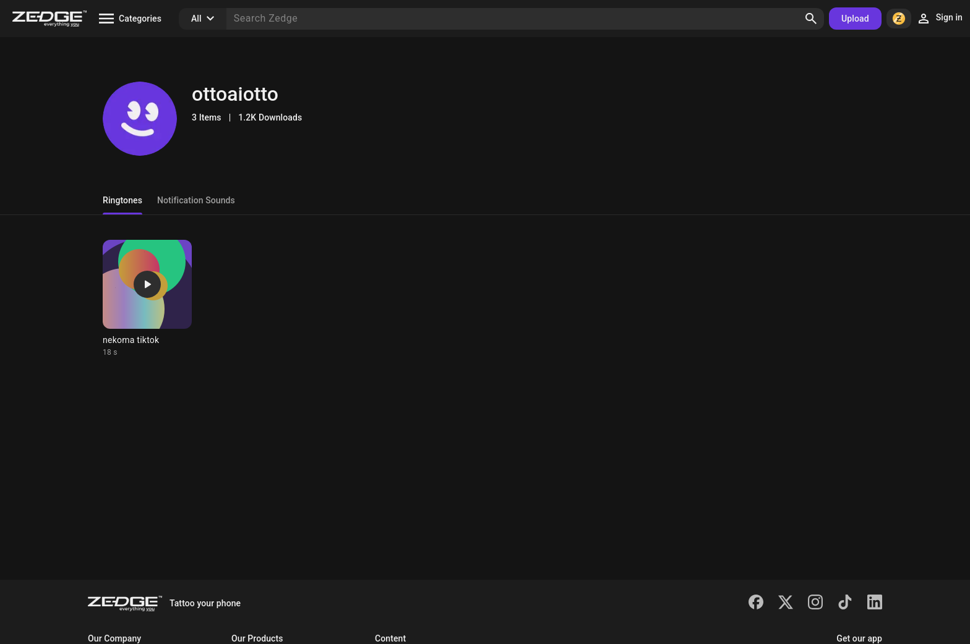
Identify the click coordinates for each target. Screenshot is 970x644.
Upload (855, 18)
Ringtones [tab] (122, 200)
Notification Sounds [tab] (196, 200)
